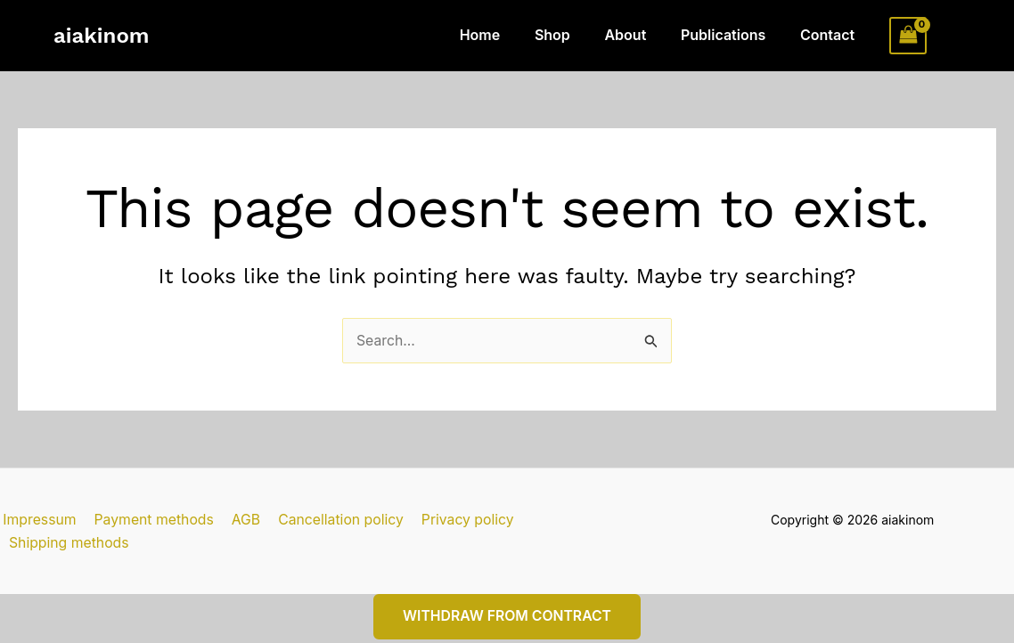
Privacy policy (456, 520)
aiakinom (101, 35)
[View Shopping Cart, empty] (908, 35)
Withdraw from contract (507, 595)
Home (507, 35)
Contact (830, 35)
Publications (732, 35)
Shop (573, 35)
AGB (239, 520)
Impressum (37, 520)
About (640, 35)
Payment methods (149, 520)
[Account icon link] (952, 36)
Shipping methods (579, 520)
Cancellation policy (332, 520)
